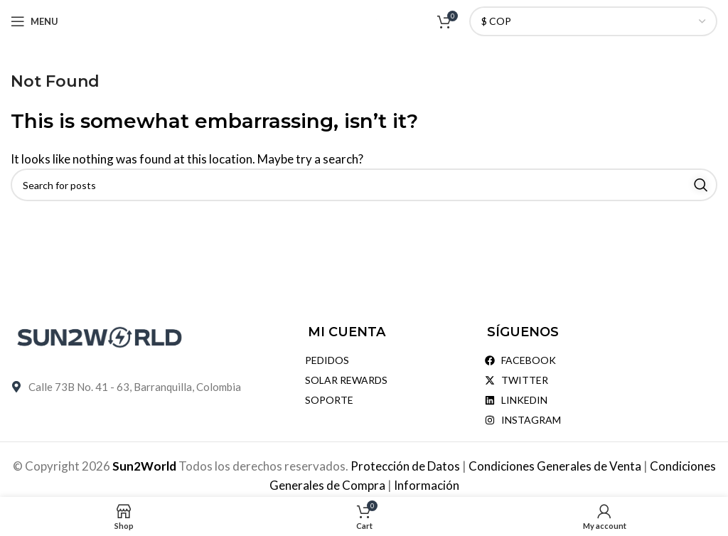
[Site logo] (364, 19)
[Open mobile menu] (34, 21)
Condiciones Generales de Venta (556, 466)
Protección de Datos (406, 466)
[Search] (364, 184)
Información (426, 485)
